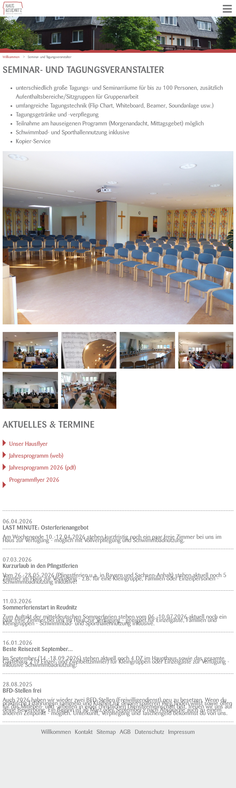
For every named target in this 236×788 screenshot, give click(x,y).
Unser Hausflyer (28, 442)
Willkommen (56, 731)
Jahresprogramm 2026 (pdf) (42, 466)
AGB (125, 731)
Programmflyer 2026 (34, 478)
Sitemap (106, 731)
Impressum (181, 731)
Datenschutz (149, 731)
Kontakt (84, 731)
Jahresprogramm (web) (36, 454)
